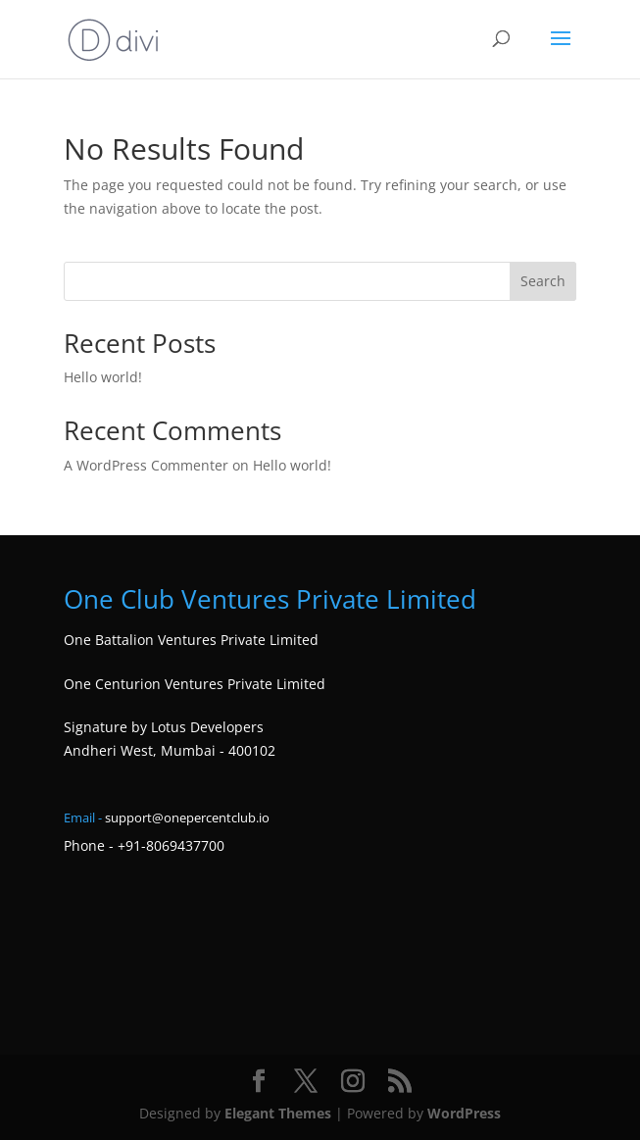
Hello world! (103, 377)
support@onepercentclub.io (187, 817)
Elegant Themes (277, 1113)
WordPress (464, 1113)
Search (543, 281)
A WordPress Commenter (146, 465)
